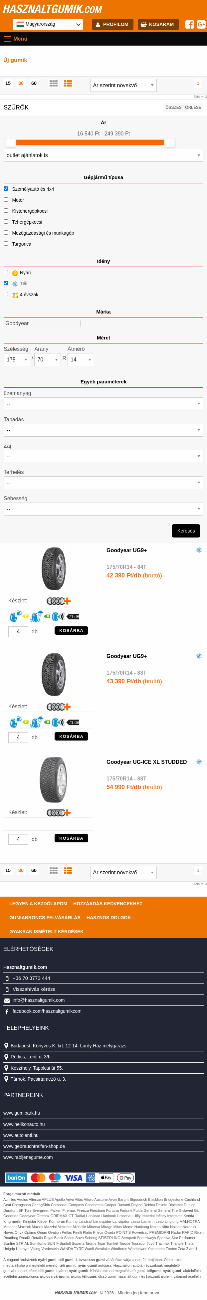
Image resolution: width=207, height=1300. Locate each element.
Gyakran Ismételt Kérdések (46, 931)
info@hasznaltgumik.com (39, 1000)
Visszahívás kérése (34, 989)
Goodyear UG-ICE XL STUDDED (146, 762)
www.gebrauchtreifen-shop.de (34, 1146)
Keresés (186, 531)
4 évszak (21, 295)
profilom (115, 24)
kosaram (161, 24)
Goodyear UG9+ (126, 550)
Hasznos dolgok (109, 917)
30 (21, 83)
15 (8, 83)
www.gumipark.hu (21, 1113)
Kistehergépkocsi (30, 211)
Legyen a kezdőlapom (38, 903)
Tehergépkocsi (27, 222)
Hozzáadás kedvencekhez (107, 903)
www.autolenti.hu (21, 1135)
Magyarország (35, 24)
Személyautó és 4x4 (33, 189)
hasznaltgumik (51, 9)
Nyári (17, 273)
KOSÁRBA (71, 630)
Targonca (21, 244)
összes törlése (183, 107)
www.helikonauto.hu (24, 1124)
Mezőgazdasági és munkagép (43, 233)
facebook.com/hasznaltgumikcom (47, 1011)
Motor (18, 200)
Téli (15, 284)
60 (34, 83)
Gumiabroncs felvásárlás (45, 917)
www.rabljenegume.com (28, 1157)
